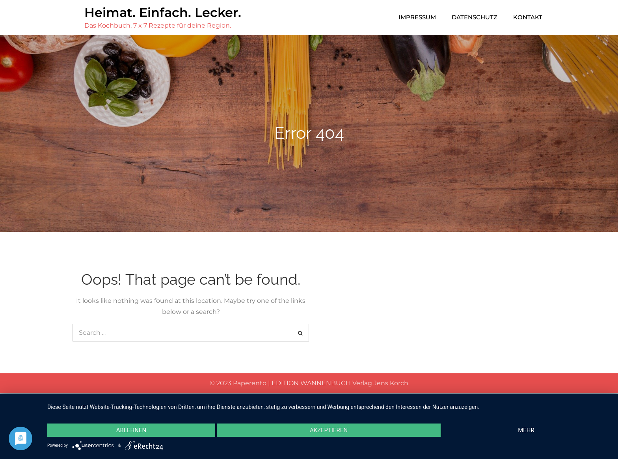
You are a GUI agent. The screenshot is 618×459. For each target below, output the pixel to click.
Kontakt (527, 17)
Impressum (417, 17)
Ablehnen (131, 430)
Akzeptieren (329, 430)
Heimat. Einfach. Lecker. (162, 12)
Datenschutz (474, 17)
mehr (526, 430)
